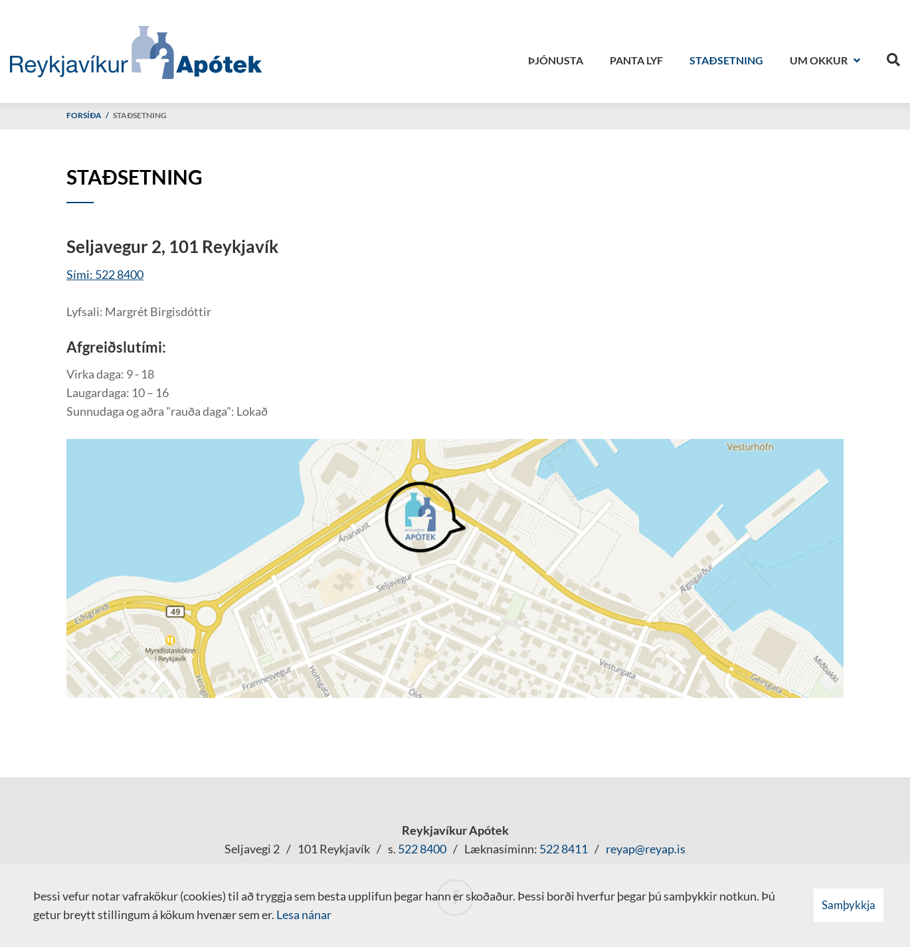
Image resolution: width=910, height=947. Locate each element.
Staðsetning (140, 115)
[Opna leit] (893, 57)
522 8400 (422, 848)
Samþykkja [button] (848, 905)
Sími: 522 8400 (104, 274)
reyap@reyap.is (645, 848)
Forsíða (84, 115)
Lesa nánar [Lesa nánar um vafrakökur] (303, 914)
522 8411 (563, 848)
